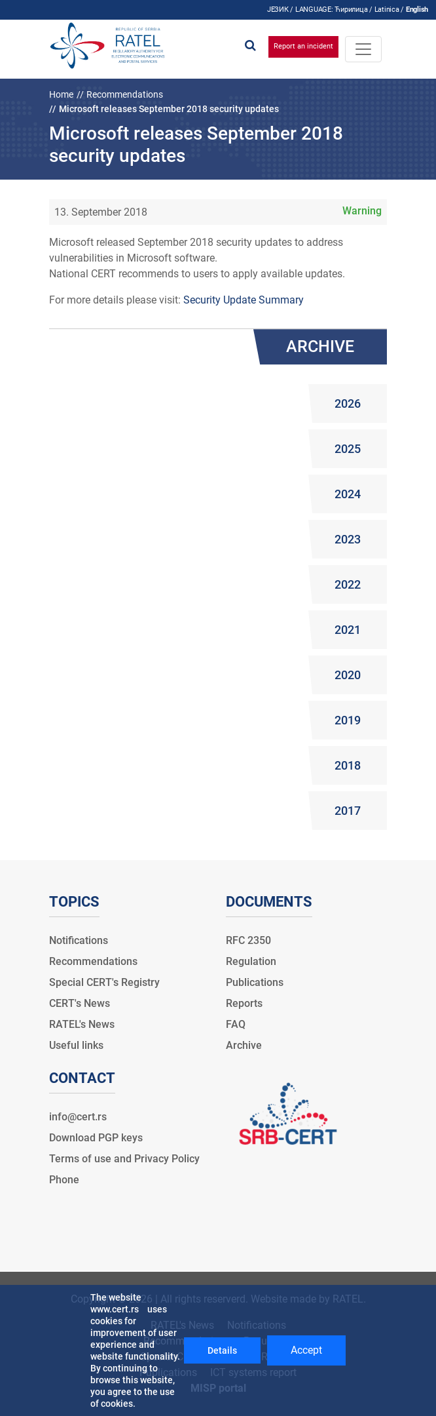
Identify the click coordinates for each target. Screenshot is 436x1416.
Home (61, 94)
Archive (244, 1045)
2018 (348, 765)
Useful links (76, 1045)
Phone (64, 1179)
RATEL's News (82, 1024)
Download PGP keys (96, 1137)
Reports (244, 1003)
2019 (348, 720)
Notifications (78, 940)
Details (222, 1350)
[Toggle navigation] (363, 49)
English (417, 9)
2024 (348, 494)
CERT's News (79, 1003)
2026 (348, 403)
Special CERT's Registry (104, 982)
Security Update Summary (243, 300)
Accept (306, 1350)
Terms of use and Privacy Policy (124, 1158)
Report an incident (303, 46)
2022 (348, 584)
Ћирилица (351, 9)
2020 (348, 675)
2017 (348, 810)
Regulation (251, 961)
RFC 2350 (248, 940)
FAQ (235, 1024)
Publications (254, 982)
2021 (348, 630)
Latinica (386, 9)
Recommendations (124, 94)
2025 (348, 449)
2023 (348, 539)
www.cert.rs (114, 1309)
